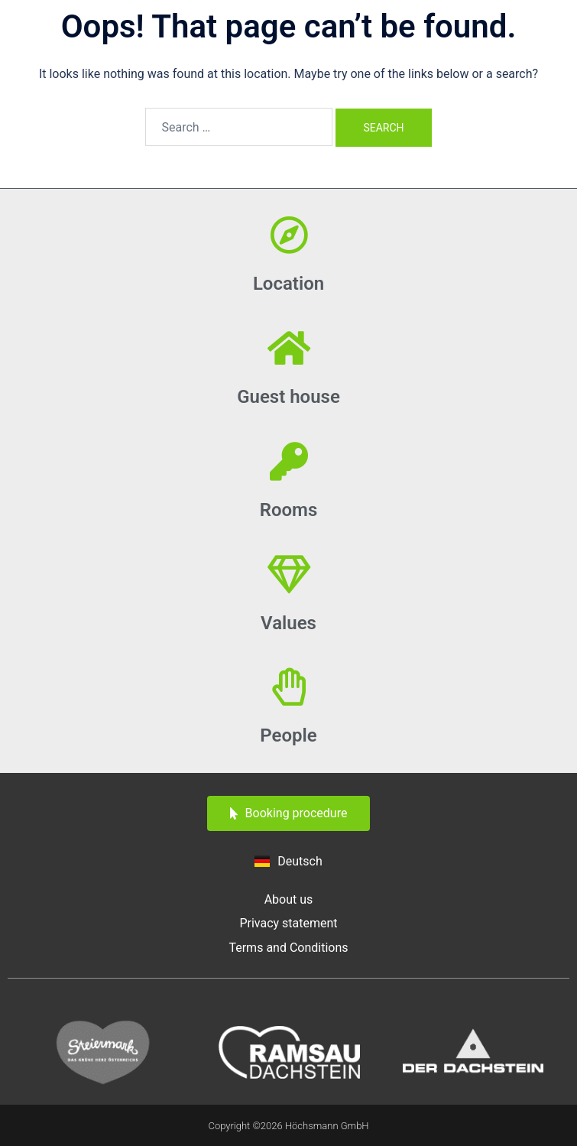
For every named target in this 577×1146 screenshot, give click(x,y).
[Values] (289, 574)
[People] (289, 686)
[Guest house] (289, 348)
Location (288, 283)
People (288, 735)
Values (288, 623)
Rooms (289, 510)
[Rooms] (289, 461)
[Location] (289, 235)
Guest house (288, 396)
